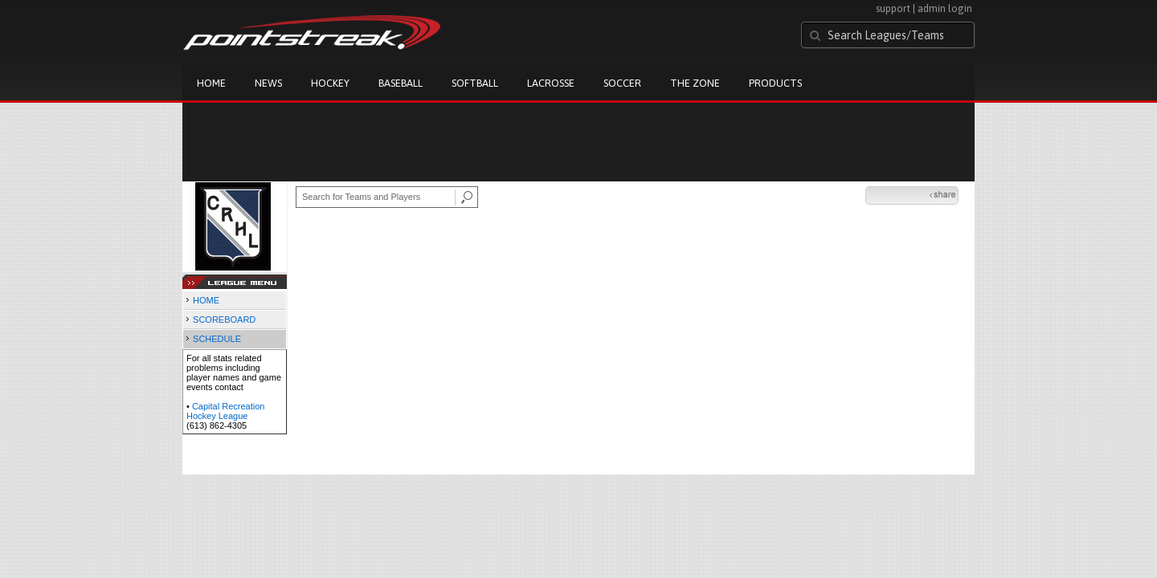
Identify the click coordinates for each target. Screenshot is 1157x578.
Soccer (622, 83)
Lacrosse (550, 83)
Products (775, 83)
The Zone (695, 83)
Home (211, 83)
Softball (475, 83)
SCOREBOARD (224, 319)
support (893, 8)
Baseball (400, 83)
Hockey (330, 83)
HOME (206, 300)
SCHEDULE (217, 339)
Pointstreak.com (311, 33)
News (268, 83)
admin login (945, 8)
